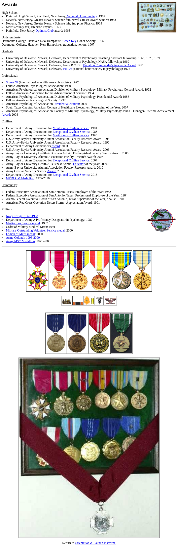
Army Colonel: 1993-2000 (23, 237)
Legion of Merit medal (20, 234)
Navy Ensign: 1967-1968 (22, 216)
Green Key (69, 41)
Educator (79, 164)
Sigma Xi (12, 82)
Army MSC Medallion (20, 241)
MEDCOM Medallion (20, 178)
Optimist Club (44, 30)
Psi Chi (67, 68)
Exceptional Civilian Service (71, 131)
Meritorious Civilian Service (71, 128)
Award (6, 114)
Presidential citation (66, 103)
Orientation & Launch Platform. (95, 543)
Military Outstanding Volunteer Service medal (35, 230)
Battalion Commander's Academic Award (109, 65)
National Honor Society (81, 16)
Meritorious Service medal (23, 223)
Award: (51, 171)
